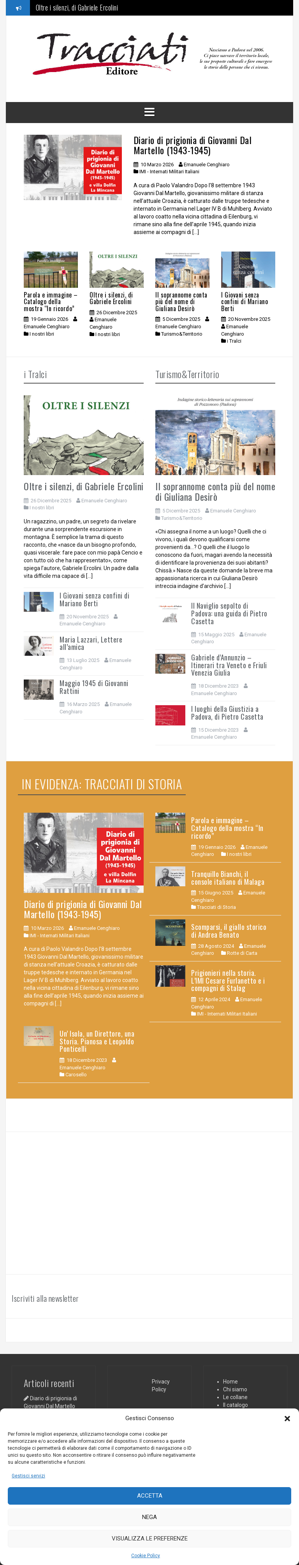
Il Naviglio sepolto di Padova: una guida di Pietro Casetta (229, 613)
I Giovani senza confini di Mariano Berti (244, 301)
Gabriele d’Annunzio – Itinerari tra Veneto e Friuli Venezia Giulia (229, 665)
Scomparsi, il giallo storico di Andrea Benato (228, 931)
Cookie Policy (145, 1555)
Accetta (149, 1495)
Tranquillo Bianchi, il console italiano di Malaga (227, 878)
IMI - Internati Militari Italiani (169, 171)
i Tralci (234, 341)
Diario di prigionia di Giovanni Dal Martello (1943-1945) (193, 145)
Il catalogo (235, 1405)
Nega (149, 1517)
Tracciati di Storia (216, 907)
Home (230, 1381)
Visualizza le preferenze (150, 1538)
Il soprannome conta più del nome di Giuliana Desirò (181, 301)
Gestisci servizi (28, 1476)
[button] (287, 1418)
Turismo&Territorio (181, 334)
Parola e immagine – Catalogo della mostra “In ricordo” (51, 301)
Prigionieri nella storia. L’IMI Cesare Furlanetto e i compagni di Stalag (228, 980)
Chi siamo (235, 1389)
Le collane (235, 1397)
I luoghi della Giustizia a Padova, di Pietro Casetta (227, 713)
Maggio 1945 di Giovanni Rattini (94, 687)
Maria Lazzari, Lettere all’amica (91, 643)
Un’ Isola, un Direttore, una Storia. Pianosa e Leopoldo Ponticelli (97, 1041)
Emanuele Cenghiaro (207, 164)
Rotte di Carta (242, 953)
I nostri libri (42, 334)
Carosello (76, 1074)
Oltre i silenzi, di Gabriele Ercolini (77, 8)
